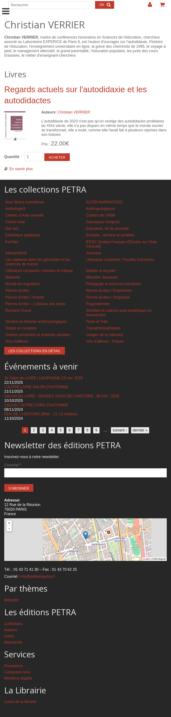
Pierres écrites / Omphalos (108, 297)
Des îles (12, 228)
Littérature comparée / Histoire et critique (39, 271)
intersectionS (16, 253)
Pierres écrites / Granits (24, 297)
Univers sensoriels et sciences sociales (37, 335)
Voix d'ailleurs (16, 341)
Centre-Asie (15, 222)
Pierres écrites (17, 290)
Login (148, 6)
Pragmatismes (98, 304)
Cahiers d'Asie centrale (24, 215)
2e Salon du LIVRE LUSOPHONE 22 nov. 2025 (43, 378)
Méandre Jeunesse (102, 277)
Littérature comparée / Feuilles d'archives (120, 259)
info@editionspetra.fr (37, 576)
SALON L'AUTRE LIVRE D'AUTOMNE (36, 405)
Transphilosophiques (103, 328)
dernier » (140, 430)
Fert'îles (11, 242)
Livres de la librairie (20, 702)
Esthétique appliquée (22, 235)
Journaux (93, 253)
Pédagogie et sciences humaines (113, 284)
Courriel (12, 465)
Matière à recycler (101, 271)
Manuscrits (13, 642)
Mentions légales (18, 678)
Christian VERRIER (74, 112)
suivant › (120, 430)
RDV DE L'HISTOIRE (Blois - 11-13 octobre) (41, 414)
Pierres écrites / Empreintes (109, 290)
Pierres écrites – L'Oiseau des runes (35, 304)
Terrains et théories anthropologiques (36, 321)
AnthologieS (15, 209)
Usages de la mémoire (104, 335)
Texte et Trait (96, 321)
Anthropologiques (100, 209)
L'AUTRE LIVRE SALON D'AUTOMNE (36, 387)
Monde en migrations (22, 284)
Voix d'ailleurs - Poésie (104, 341)
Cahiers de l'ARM (100, 215)
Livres (9, 636)
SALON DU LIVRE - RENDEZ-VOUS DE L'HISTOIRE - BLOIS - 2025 (61, 396)
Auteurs (10, 630)
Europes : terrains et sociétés (110, 235)
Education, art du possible (107, 228)
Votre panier (160, 6)
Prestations (13, 666)
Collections (13, 624)
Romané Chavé (18, 310)
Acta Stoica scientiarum (24, 202)
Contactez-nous (17, 672)
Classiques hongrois (102, 222)
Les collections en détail (34, 351)
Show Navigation (6, 7)
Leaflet (146, 559)
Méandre (12, 277)
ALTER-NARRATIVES (104, 202)
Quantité (11, 157)
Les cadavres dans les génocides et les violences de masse (37, 261)
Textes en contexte (20, 328)
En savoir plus (21, 169)
